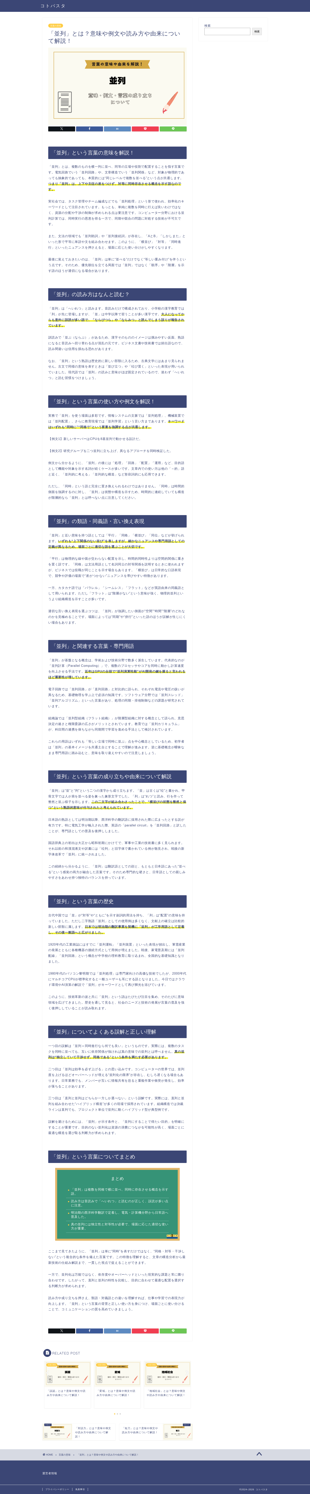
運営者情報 (49, 1473)
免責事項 (80, 1489)
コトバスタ (53, 5)
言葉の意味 (55, 25)
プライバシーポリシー (57, 1489)
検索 (207, 25)
